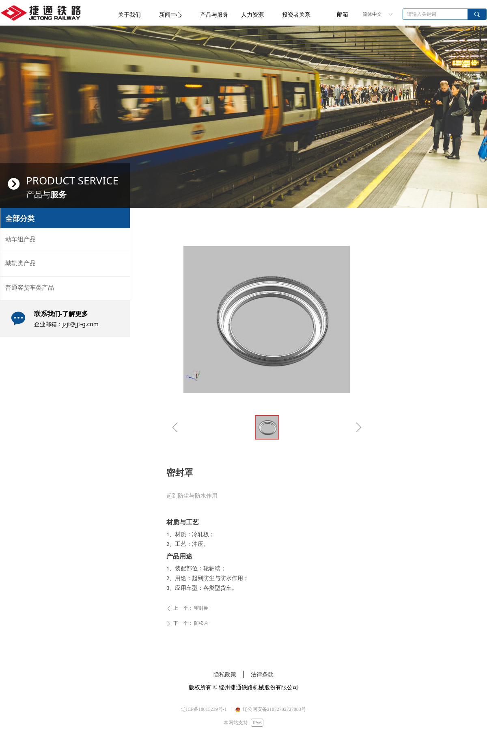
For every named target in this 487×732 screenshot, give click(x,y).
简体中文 (372, 14)
